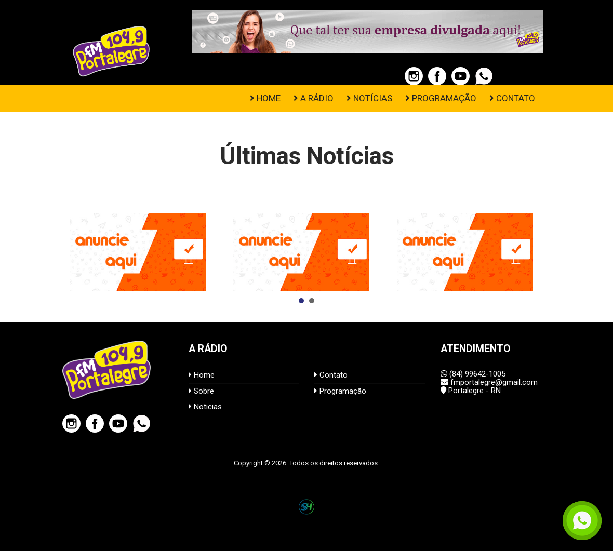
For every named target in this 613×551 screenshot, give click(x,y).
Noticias (205, 406)
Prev (76, 252)
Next (537, 252)
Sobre (201, 391)
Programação (340, 391)
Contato (331, 375)
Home (202, 375)
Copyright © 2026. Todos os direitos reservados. (306, 463)
